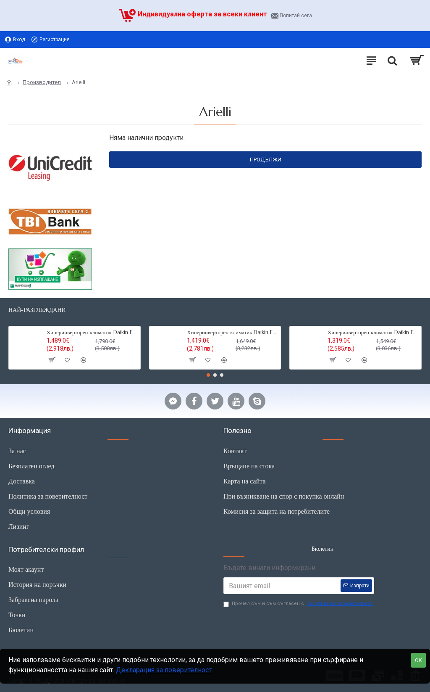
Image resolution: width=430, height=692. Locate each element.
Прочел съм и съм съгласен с (298, 603)
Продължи (265, 159)
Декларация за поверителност (164, 670)
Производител (42, 82)
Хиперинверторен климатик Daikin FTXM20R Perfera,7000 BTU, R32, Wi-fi (373, 332)
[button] (208, 375)
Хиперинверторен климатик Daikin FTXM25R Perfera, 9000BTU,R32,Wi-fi (232, 332)
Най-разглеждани (37, 310)
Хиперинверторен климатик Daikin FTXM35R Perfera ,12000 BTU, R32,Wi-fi (92, 332)
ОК (418, 660)
